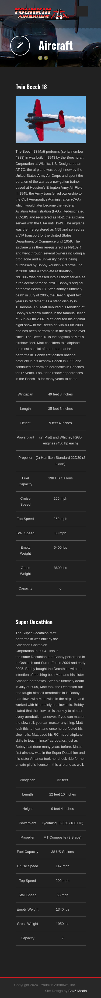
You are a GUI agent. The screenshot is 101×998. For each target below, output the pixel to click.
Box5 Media (77, 991)
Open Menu (82, 11)
